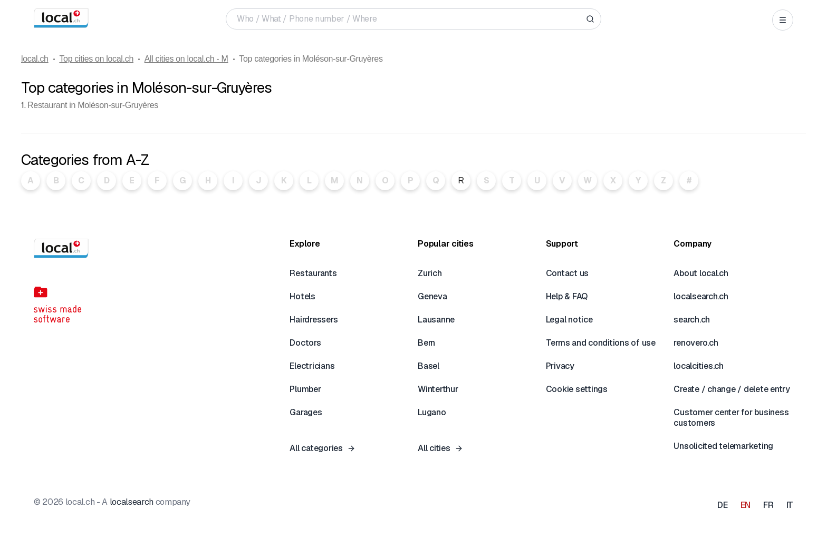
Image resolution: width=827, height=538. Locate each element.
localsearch (131, 501)
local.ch (35, 58)
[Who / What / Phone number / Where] (409, 19)
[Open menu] (782, 20)
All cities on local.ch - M (186, 58)
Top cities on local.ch (96, 58)
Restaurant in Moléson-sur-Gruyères (92, 105)
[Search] (590, 19)
